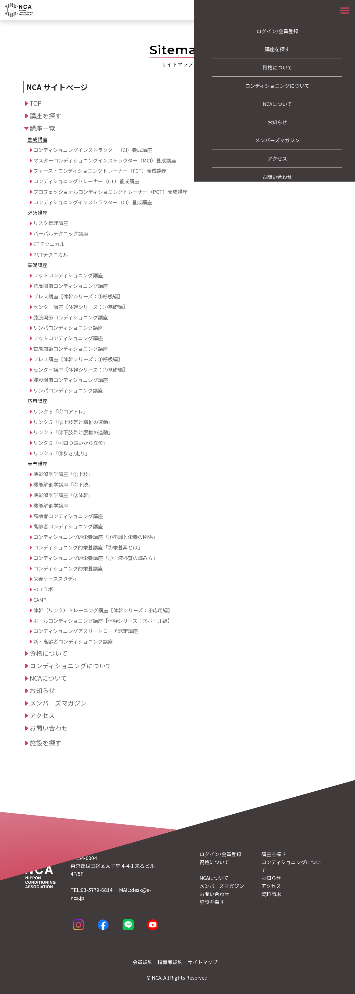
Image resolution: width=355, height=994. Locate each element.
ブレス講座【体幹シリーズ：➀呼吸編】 (78, 296)
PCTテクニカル (50, 254)
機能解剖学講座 (50, 505)
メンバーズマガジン (58, 702)
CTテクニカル (49, 243)
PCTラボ (43, 589)
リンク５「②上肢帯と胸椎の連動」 (73, 421)
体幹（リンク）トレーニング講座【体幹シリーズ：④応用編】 (103, 610)
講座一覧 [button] (42, 127)
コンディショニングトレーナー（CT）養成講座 (86, 181)
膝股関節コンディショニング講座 (70, 317)
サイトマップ (202, 961)
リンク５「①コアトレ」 (60, 411)
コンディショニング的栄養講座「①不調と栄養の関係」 (95, 536)
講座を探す (46, 115)
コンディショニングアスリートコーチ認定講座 (85, 630)
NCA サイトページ (57, 87)
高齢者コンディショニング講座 (68, 516)
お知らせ (42, 690)
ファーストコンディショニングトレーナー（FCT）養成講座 (100, 170)
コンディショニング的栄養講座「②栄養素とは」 (88, 547)
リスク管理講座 (50, 222)
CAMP (40, 599)
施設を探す (46, 742)
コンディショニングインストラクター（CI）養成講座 (92, 149)
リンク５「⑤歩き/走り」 (61, 453)
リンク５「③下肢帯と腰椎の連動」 (73, 432)
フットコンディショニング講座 (68, 275)
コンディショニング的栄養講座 (68, 568)
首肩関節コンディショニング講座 (70, 285)
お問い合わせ (49, 727)
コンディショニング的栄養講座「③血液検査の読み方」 (95, 557)
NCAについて (48, 677)
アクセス (42, 715)
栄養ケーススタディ (55, 578)
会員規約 (143, 961)
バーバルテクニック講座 (60, 233)
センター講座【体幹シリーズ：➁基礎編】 (80, 306)
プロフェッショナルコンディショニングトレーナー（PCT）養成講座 (110, 191)
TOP (36, 103)
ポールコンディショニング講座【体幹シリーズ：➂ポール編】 (103, 620)
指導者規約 (170, 961)
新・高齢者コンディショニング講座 (73, 641)
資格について (49, 653)
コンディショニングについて (71, 665)
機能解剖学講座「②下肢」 (63, 484)
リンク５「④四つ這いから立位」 (70, 442)
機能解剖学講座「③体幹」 (63, 495)
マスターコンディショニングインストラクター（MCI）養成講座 (104, 160)
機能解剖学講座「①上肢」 (63, 473)
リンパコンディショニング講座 (68, 327)
